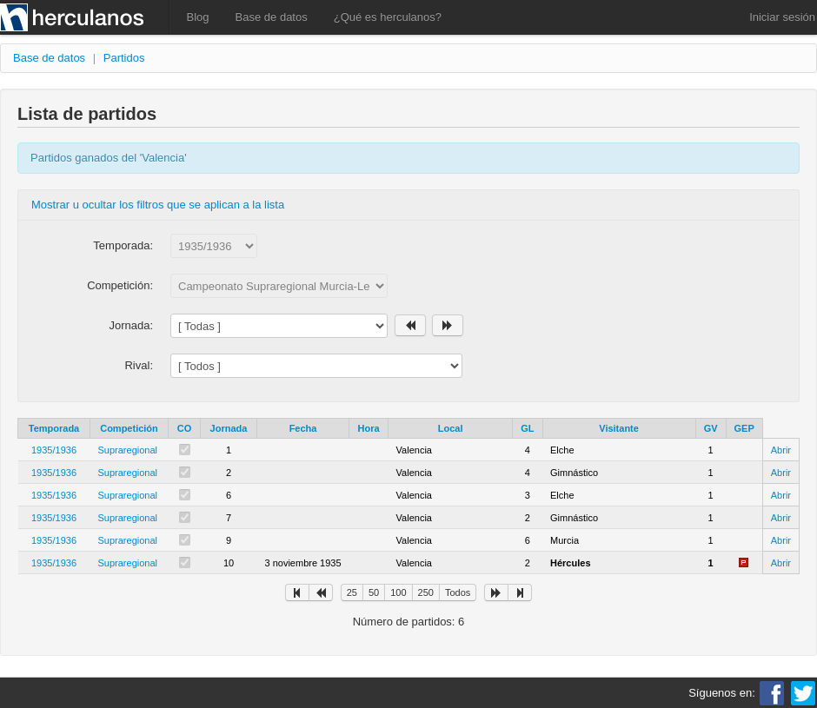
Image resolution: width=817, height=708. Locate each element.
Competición (129, 428)
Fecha (303, 428)
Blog (198, 16)
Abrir (781, 450)
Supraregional (128, 450)
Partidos (124, 57)
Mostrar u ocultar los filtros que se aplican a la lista (157, 204)
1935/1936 (53, 450)
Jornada (229, 428)
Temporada (54, 428)
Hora (369, 428)
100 (398, 592)
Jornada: (131, 325)
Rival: (138, 365)
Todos (457, 592)
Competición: (120, 285)
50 (374, 592)
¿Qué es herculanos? (388, 16)
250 (426, 592)
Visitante (619, 428)
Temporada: (123, 245)
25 (352, 592)
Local (450, 428)
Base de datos (272, 16)
